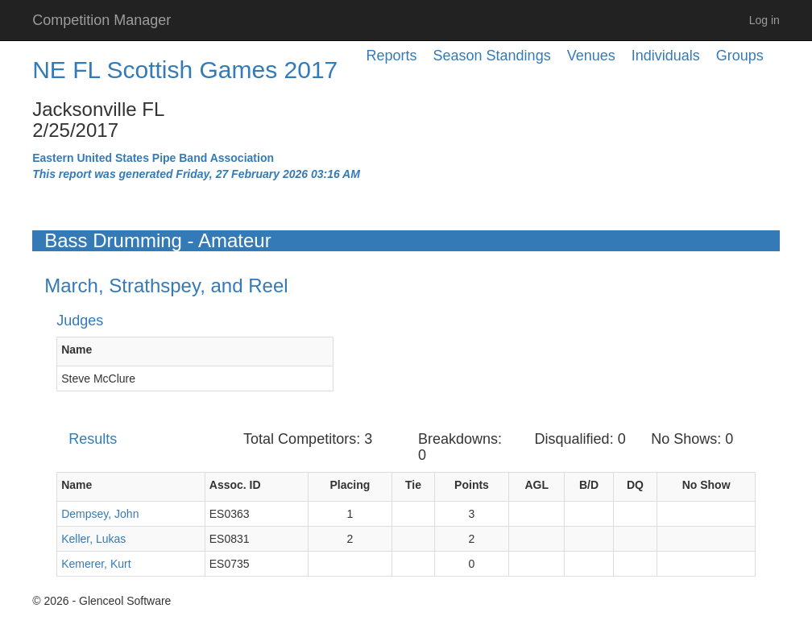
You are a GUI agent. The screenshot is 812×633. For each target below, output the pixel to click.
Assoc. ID (235, 484)
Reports (392, 56)
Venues (591, 56)
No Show (706, 484)
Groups (740, 56)
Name (76, 349)
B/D (589, 484)
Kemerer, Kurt (95, 563)
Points (471, 484)
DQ (635, 484)
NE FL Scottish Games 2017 (185, 69)
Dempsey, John (100, 513)
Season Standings (492, 56)
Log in (764, 20)
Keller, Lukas (93, 538)
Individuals (666, 56)
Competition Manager (101, 20)
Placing (350, 484)
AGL (536, 484)
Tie (413, 484)
